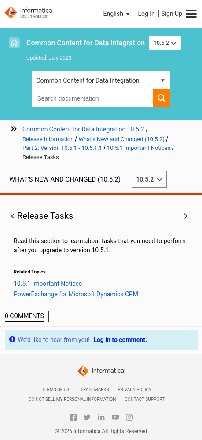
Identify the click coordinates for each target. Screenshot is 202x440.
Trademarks (95, 389)
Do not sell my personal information (72, 399)
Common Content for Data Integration (85, 43)
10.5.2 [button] (165, 43)
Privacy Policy (134, 389)
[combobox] (92, 98)
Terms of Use (57, 389)
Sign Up (171, 13)
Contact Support (145, 399)
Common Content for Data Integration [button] (87, 80)
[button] (117, 13)
